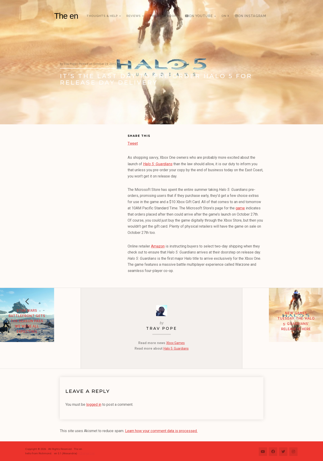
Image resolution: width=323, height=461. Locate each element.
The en (66, 15)
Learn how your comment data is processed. (161, 429)
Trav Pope (161, 327)
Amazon (157, 245)
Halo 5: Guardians (157, 164)
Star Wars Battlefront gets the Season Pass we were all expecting (40, 333)
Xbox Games (175, 342)
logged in (93, 403)
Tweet (133, 142)
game (240, 207)
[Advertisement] (93, 204)
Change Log (86, 452)
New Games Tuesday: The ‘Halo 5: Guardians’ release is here (282, 334)
